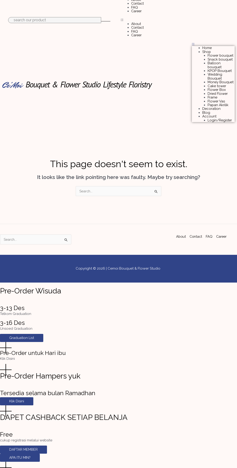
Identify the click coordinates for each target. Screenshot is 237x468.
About (136, 23)
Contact (138, 3)
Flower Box (217, 85)
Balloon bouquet (215, 62)
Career (136, 10)
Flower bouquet (221, 53)
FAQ (134, 7)
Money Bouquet (221, 78)
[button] (178, 19)
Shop (206, 49)
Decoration (211, 103)
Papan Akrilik (218, 99)
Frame (213, 92)
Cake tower (217, 82)
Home (207, 46)
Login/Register (220, 114)
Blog (206, 107)
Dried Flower (218, 89)
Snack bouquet (220, 57)
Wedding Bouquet (215, 72)
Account (209, 110)
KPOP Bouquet (220, 67)
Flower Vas (216, 96)
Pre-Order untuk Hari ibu (34, 346)
